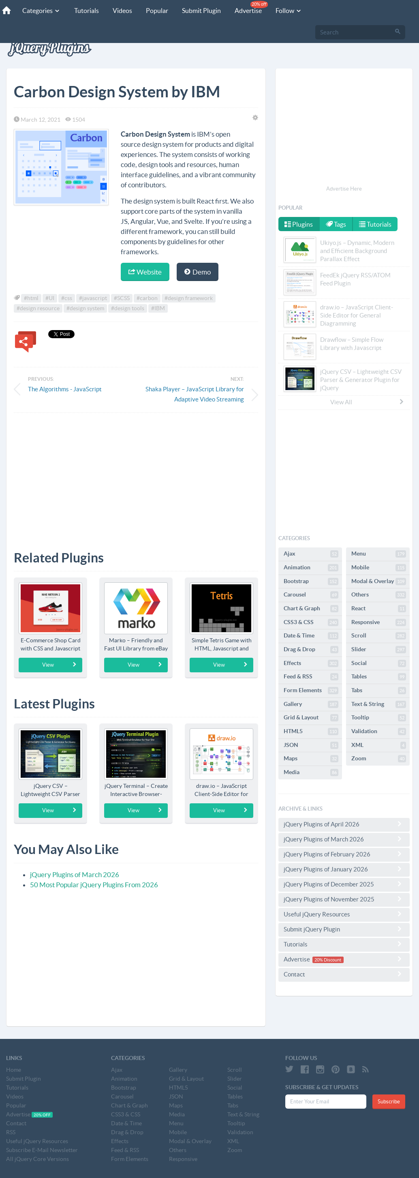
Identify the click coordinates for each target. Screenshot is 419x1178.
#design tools (127, 308)
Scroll (378, 635)
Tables (378, 676)
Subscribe (389, 1102)
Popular (157, 10)
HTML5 (311, 731)
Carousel (311, 595)
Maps (311, 758)
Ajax (311, 554)
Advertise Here (344, 189)
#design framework (189, 298)
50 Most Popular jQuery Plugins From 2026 (94, 884)
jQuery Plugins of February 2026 (344, 854)
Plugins (298, 224)
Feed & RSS (311, 676)
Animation (311, 567)
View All (367, 402)
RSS (10, 1132)
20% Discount (327, 959)
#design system (85, 308)
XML (378, 745)
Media (311, 772)
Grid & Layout (311, 717)
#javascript (93, 298)
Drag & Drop (311, 649)
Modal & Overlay (378, 581)
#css (66, 298)
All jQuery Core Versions (37, 1159)
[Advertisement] (135, 475)
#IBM (158, 308)
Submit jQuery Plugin (344, 929)
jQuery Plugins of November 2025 (344, 899)
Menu (378, 554)
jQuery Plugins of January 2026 (344, 869)
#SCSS (122, 298)
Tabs (378, 690)
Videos (122, 10)
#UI (49, 298)
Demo (197, 272)
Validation (378, 731)
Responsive (378, 622)
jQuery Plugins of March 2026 (74, 874)
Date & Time (311, 635)
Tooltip (378, 717)
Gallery (311, 704)
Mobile (378, 567)
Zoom (378, 758)
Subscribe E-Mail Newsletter (42, 1150)
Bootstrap (311, 581)
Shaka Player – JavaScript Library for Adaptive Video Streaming (194, 394)
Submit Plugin (201, 10)
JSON (311, 745)
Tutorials (86, 10)
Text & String (378, 704)
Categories (41, 10)
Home (13, 1069)
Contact (344, 974)
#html (31, 298)
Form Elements (311, 690)
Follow (289, 10)
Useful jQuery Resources (344, 914)
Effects (311, 663)
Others (378, 595)
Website (145, 272)
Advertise (251, 7)
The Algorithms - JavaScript (65, 389)
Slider (378, 649)
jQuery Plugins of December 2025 (344, 884)
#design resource (38, 308)
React (378, 608)
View (59, 664)
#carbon (147, 298)
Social (378, 663)
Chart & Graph (311, 608)
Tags (336, 224)
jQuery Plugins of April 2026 (344, 824)
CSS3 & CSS (311, 622)
